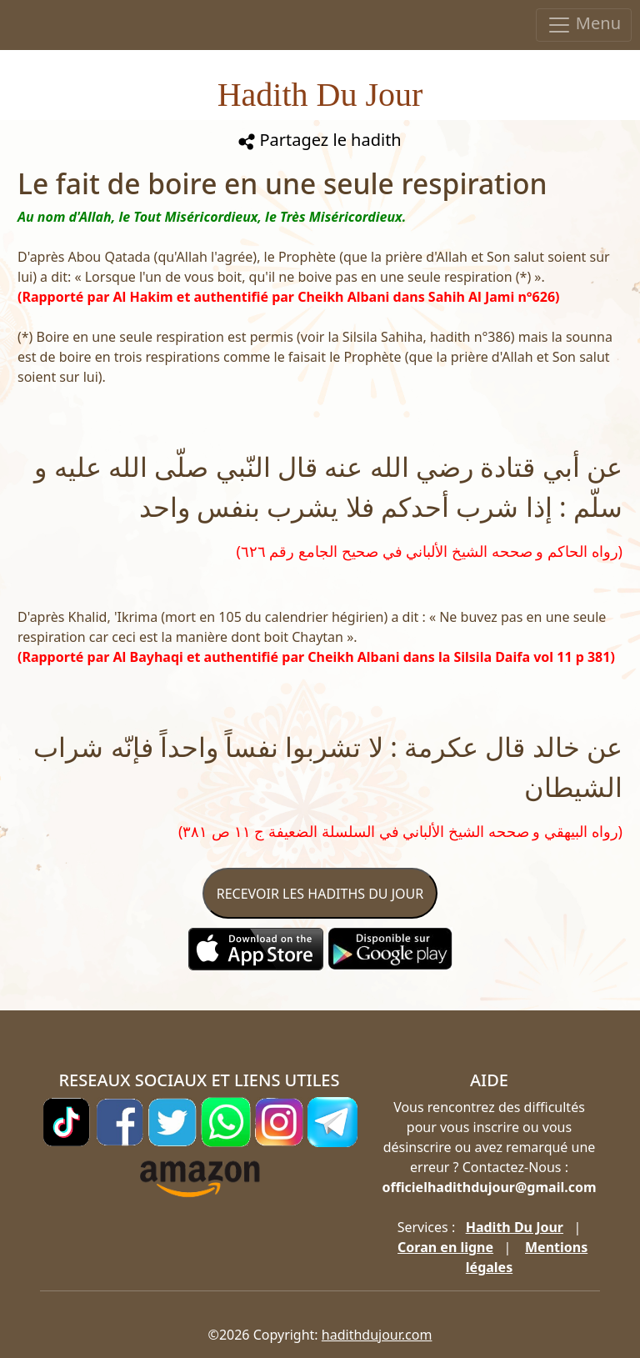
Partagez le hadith (319, 139)
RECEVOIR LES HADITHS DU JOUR (320, 893)
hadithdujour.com (377, 1334)
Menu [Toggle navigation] (584, 25)
